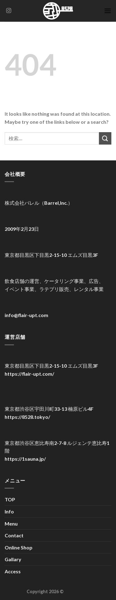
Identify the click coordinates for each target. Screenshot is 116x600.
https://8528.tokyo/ (27, 417)
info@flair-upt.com (26, 315)
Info (9, 511)
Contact (14, 535)
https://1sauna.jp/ (25, 459)
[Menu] (107, 10)
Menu (11, 523)
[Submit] (105, 138)
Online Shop (18, 547)
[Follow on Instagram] (8, 11)
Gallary (13, 559)
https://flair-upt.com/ (29, 374)
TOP (10, 499)
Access (13, 571)
